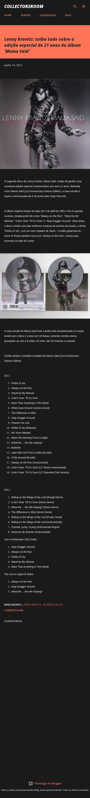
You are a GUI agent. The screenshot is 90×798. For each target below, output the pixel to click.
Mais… (69, 15)
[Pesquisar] (75, 6)
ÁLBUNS (25, 15)
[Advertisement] (45, 741)
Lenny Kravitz (31, 604)
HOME (8, 15)
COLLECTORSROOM (23, 6)
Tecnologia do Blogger (45, 783)
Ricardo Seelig (53, 604)
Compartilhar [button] (13, 610)
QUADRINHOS (48, 15)
